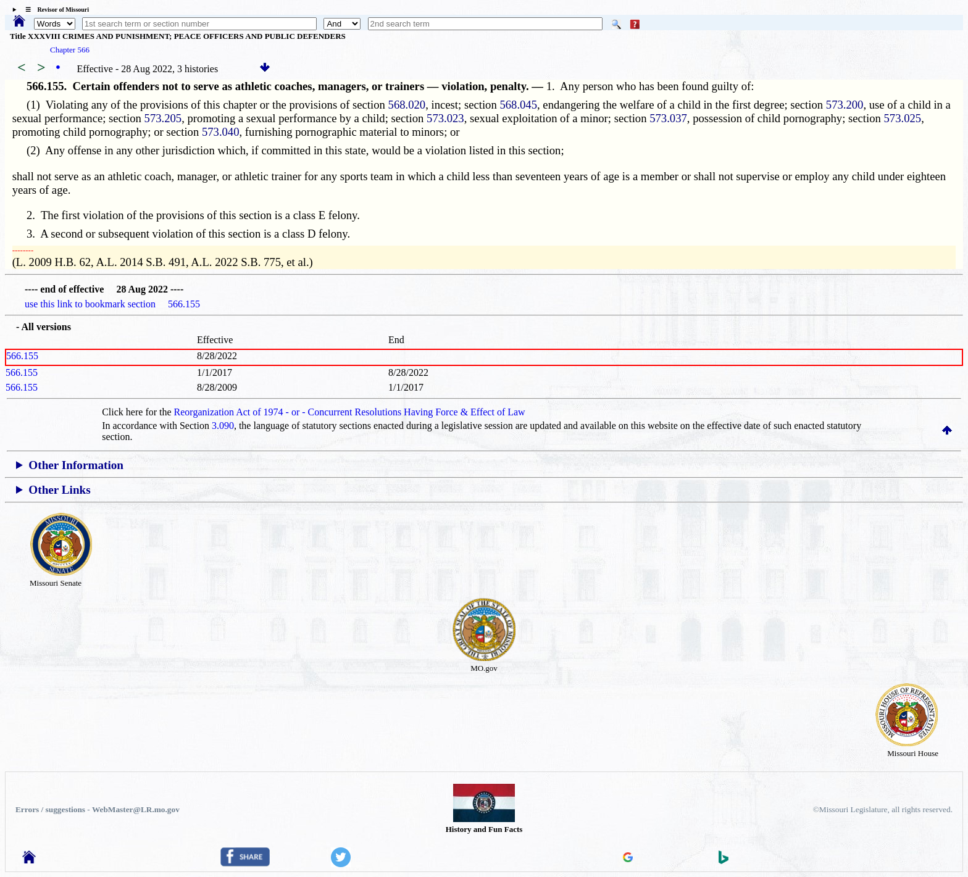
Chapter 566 (70, 49)
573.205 (163, 118)
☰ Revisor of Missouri (54, 9)
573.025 (903, 118)
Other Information (75, 465)
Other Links (59, 489)
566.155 (22, 356)
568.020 (407, 104)
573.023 (445, 118)
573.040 (221, 131)
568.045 (518, 104)
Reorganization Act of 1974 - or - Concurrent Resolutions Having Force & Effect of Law (349, 412)
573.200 (845, 104)
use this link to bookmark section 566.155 (112, 304)
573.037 (668, 118)
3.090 (223, 425)
